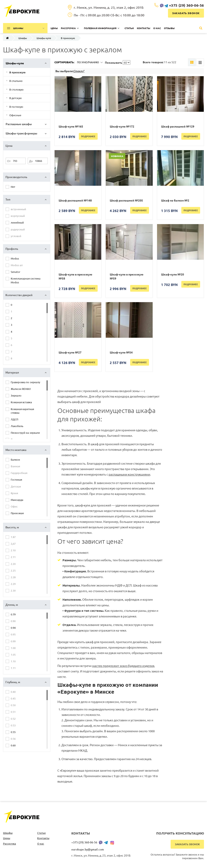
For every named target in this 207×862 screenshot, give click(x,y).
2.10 (13, 550)
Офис (14, 506)
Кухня (14, 493)
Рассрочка (9, 843)
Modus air (17, 265)
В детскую (15, 98)
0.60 (13, 745)
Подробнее (88, 136)
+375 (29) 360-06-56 (186, 5)
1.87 (13, 537)
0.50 (13, 705)
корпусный (18, 216)
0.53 (13, 725)
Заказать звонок (186, 13)
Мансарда (17, 500)
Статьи (41, 833)
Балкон (15, 459)
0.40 (13, 692)
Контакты (43, 838)
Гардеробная (19, 473)
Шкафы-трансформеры (21, 133)
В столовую (16, 89)
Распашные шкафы (19, 124)
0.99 (13, 641)
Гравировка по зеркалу (25, 382)
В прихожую (17, 72)
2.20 (13, 564)
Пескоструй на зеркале (25, 433)
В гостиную (16, 106)
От (9, 161)
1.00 (13, 648)
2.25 (13, 570)
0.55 (13, 732)
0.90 (13, 621)
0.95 (13, 634)
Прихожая (17, 513)
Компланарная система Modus (25, 280)
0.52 (13, 719)
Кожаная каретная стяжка (22, 411)
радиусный (18, 229)
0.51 (13, 712)
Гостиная (16, 479)
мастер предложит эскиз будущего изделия (123, 666)
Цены (6, 838)
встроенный (18, 209)
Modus (15, 258)
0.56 (13, 739)
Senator (15, 272)
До (31, 161)
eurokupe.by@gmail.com (87, 849)
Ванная (15, 466)
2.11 (13, 557)
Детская (16, 486)
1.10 (13, 661)
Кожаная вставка (21, 402)
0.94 (13, 628)
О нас (40, 843)
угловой (16, 236)
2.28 (13, 577)
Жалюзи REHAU (21, 389)
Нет (13, 187)
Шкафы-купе (44, 38)
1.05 (13, 654)
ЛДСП (14, 419)
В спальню (16, 80)
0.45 (13, 698)
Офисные (15, 115)
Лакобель (17, 426)
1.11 (13, 668)
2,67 (13, 543)
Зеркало (16, 395)
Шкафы (22, 38)
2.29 (13, 584)
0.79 (13, 614)
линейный (17, 222)
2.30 (13, 590)
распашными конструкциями (129, 474)
